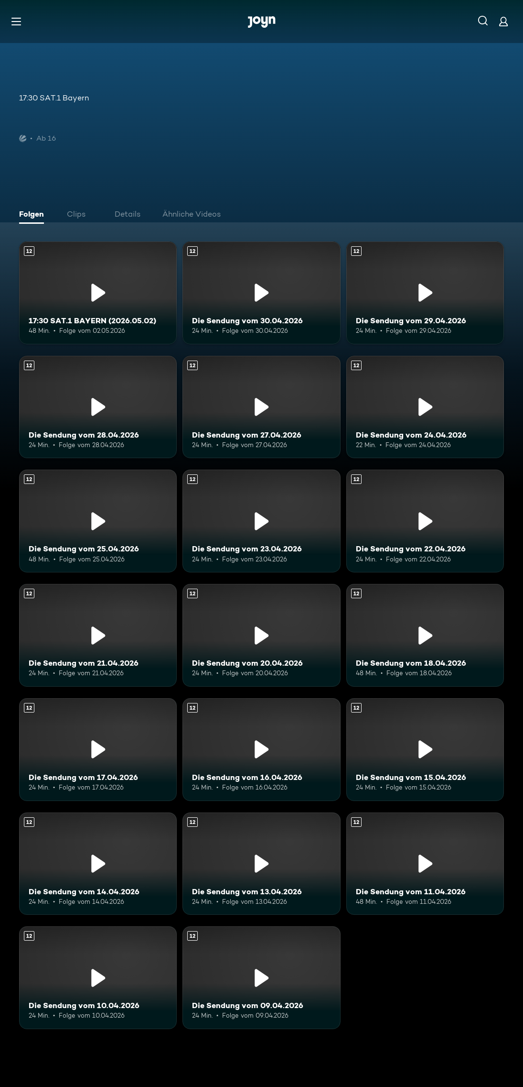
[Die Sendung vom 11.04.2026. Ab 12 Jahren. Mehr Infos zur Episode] (425, 864)
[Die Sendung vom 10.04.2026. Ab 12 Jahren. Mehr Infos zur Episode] (98, 977)
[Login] (503, 21)
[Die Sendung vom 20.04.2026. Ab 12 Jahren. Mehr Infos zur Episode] (261, 635)
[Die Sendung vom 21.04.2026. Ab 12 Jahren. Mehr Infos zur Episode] (98, 635)
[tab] (34, 215)
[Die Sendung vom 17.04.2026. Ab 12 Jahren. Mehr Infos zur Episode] (98, 749)
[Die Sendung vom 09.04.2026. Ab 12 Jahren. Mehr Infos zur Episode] (261, 977)
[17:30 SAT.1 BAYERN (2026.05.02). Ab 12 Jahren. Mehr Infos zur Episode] (98, 293)
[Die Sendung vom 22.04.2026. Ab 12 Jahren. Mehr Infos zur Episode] (425, 521)
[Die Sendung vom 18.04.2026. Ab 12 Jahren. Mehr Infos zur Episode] (425, 635)
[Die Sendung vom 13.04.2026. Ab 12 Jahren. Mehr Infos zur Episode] (261, 864)
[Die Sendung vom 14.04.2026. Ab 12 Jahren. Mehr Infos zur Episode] (98, 864)
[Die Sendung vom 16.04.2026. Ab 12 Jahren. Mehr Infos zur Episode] (261, 749)
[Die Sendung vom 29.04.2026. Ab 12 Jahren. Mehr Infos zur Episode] (425, 293)
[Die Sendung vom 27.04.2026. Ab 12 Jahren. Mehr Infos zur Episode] (261, 407)
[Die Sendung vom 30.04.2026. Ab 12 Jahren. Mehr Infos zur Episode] (261, 293)
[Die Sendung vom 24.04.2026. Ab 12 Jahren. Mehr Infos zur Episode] (425, 407)
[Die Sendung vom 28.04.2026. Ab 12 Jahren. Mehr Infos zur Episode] (98, 407)
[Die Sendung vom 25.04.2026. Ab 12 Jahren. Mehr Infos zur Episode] (98, 521)
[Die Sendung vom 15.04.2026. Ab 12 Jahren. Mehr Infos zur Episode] (425, 749)
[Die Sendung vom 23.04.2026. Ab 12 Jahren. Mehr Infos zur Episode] (261, 521)
